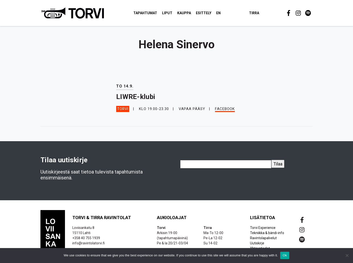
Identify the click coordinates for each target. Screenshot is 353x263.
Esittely (205, 13)
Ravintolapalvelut (263, 239)
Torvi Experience (263, 228)
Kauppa (186, 13)
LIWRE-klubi (135, 98)
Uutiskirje (257, 244)
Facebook (225, 109)
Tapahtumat (147, 13)
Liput (169, 13)
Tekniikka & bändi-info (267, 234)
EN (220, 13)
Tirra (256, 13)
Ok (285, 255)
